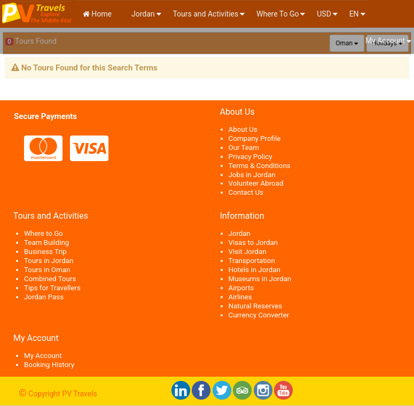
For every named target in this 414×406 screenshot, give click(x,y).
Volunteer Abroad (256, 183)
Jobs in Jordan (252, 175)
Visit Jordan (248, 252)
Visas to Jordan (253, 242)
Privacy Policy (250, 157)
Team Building (46, 242)
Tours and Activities (205, 14)
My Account (385, 40)
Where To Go (277, 14)
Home (97, 14)
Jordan (142, 14)
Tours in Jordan (48, 261)
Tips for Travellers (52, 288)
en (354, 14)
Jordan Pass (44, 297)
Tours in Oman (47, 270)
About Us (243, 129)
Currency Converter (259, 315)
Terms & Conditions (260, 166)
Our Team (244, 148)
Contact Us (246, 192)
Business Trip (45, 252)
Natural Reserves (256, 306)
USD (324, 14)
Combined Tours (50, 279)
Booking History (49, 365)
